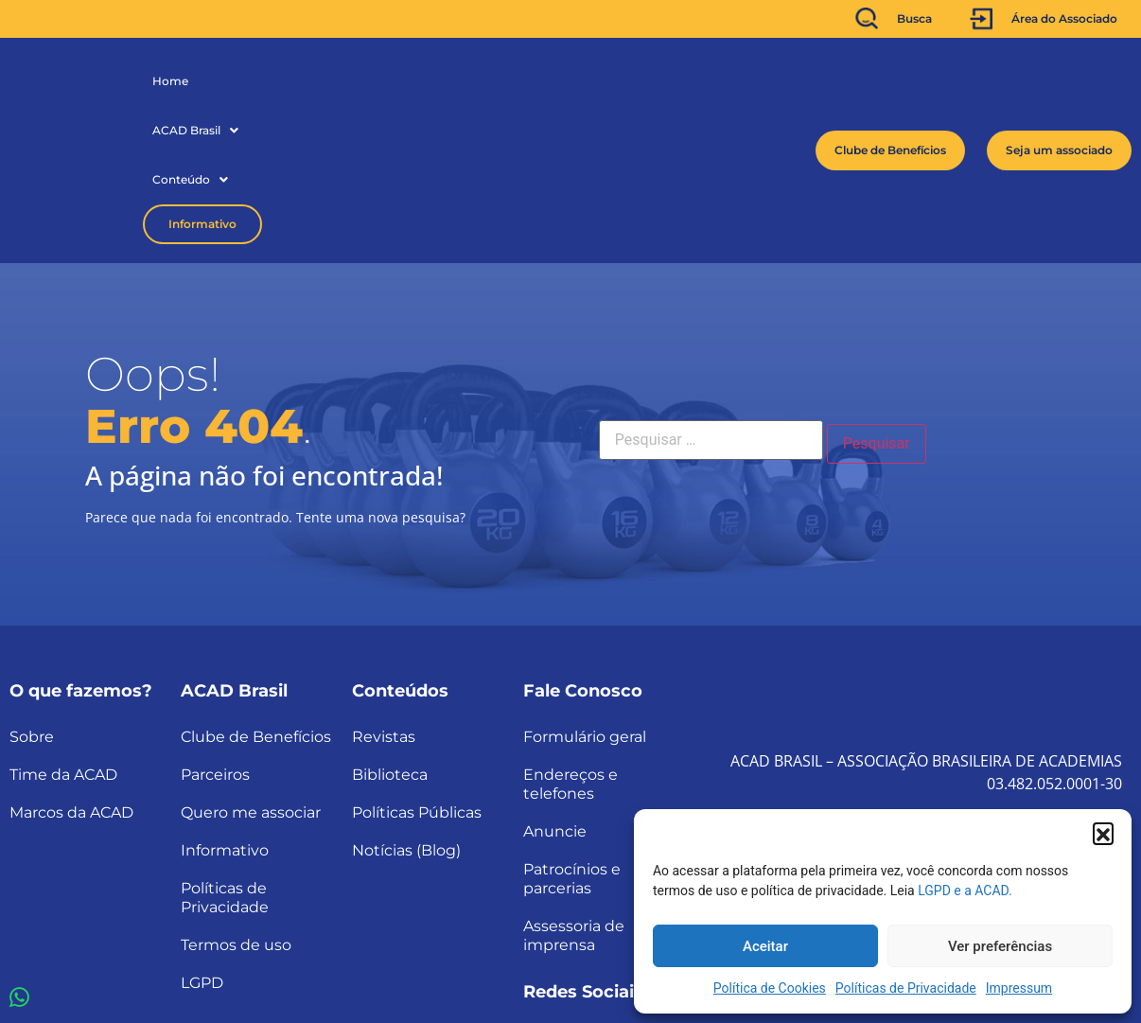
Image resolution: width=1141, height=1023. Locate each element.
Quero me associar (251, 674)
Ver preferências (1000, 946)
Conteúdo (350, 81)
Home (170, 81)
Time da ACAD (63, 636)
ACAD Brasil (250, 81)
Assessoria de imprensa (573, 797)
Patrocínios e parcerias (572, 740)
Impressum (1019, 988)
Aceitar (765, 946)
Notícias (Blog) (406, 712)
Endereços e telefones (570, 645)
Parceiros (215, 636)
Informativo (457, 81)
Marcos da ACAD (71, 674)
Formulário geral (584, 599)
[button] (1103, 832)
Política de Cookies (769, 988)
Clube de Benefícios (256, 599)
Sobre (31, 599)
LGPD (202, 845)
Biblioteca (390, 636)
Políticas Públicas (417, 674)
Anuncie (555, 693)
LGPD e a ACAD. (965, 890)
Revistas (383, 599)
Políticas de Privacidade (905, 988)
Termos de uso (236, 807)
